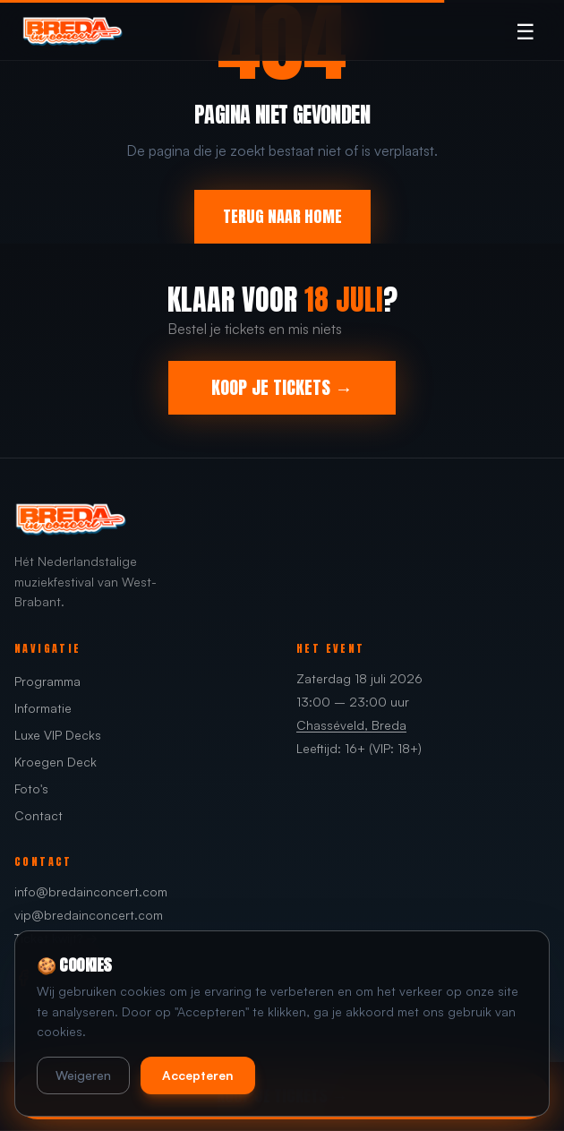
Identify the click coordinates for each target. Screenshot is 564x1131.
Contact (38, 815)
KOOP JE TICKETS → (282, 387)
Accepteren (198, 1075)
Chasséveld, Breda (351, 725)
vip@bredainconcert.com (88, 914)
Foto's (31, 788)
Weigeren (83, 1075)
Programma (47, 681)
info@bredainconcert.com (90, 891)
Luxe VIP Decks (57, 734)
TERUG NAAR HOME (282, 216)
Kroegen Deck (55, 761)
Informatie (43, 707)
